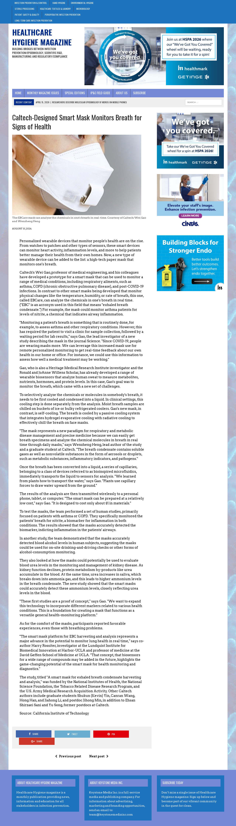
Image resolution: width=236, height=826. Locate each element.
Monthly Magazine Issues (43, 93)
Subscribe (139, 93)
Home (18, 93)
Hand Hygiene (59, 2)
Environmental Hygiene (82, 2)
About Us (121, 93)
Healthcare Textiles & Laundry (55, 8)
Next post (98, 749)
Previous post (68, 749)
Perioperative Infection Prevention (62, 14)
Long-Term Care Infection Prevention (33, 20)
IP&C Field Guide (100, 93)
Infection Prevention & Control (31, 2)
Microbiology (83, 8)
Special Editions (74, 93)
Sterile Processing (24, 8)
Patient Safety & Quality (27, 14)
